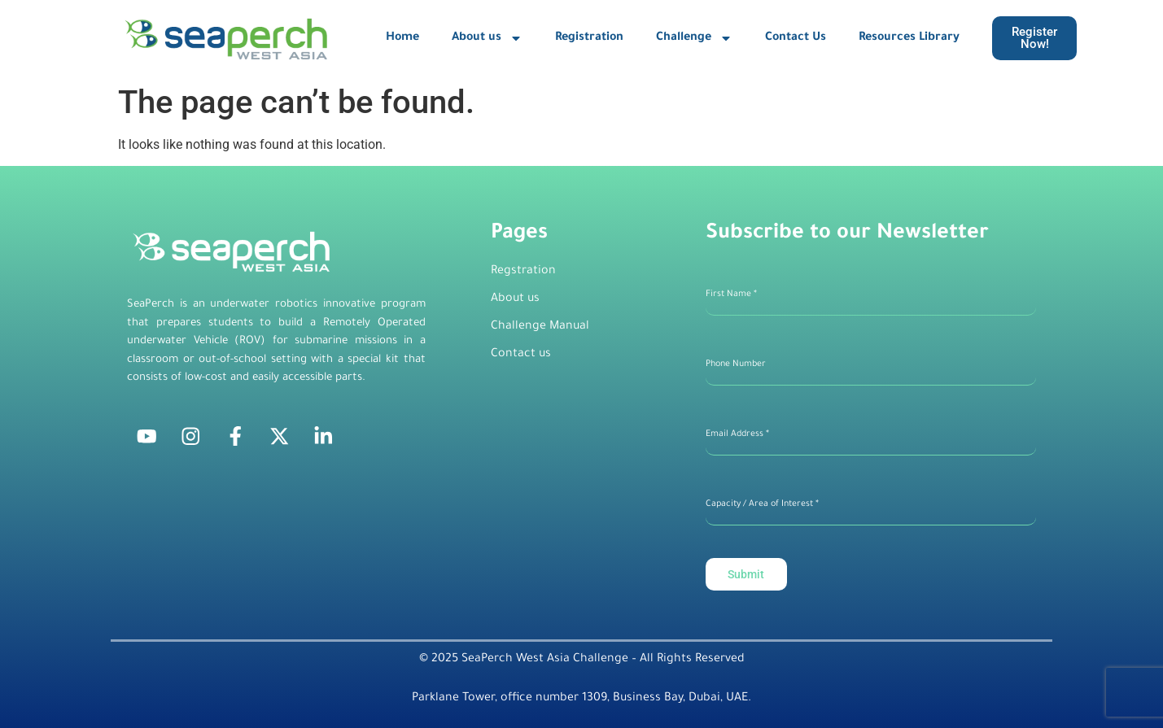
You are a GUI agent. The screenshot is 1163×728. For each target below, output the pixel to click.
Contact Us (795, 38)
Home (402, 38)
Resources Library (909, 38)
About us (487, 38)
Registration (589, 38)
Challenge (694, 38)
